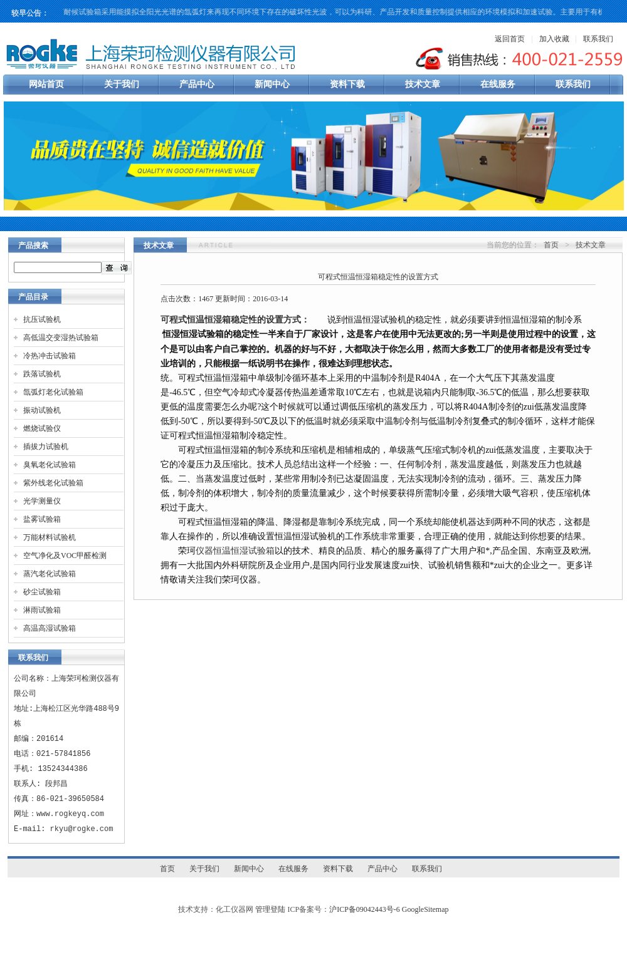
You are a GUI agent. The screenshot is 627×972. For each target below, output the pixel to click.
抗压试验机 (42, 319)
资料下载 (347, 84)
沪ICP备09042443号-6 (364, 909)
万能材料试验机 (49, 537)
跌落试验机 (42, 374)
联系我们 (598, 38)
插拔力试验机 (45, 446)
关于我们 (121, 84)
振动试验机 (42, 410)
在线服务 (497, 84)
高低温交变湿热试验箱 (60, 337)
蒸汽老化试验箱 (49, 573)
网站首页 (46, 84)
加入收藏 (554, 38)
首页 (551, 244)
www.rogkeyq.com (70, 814)
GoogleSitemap (425, 909)
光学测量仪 (42, 501)
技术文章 (422, 84)
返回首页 (510, 38)
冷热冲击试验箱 (49, 355)
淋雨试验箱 (42, 610)
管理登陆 (270, 909)
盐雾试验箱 (42, 519)
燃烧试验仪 (42, 428)
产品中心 (196, 84)
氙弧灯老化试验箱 (53, 392)
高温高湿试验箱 (49, 628)
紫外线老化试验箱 (53, 482)
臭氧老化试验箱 (49, 464)
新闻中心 (272, 84)
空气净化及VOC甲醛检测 (65, 555)
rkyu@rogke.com (81, 829)
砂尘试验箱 (42, 591)
